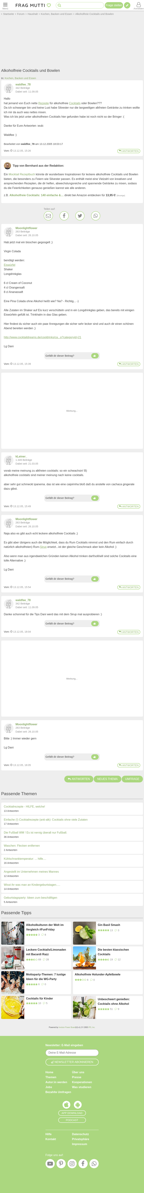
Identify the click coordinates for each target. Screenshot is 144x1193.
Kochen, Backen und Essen (20, 78)
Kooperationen (82, 1082)
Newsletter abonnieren (72, 1062)
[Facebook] (64, 215)
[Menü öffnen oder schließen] (5, 5)
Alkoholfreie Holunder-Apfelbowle (97, 974)
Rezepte (43, 103)
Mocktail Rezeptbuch (22, 174)
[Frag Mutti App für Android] (78, 1105)
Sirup (43, 546)
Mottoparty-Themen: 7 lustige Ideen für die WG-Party (46, 977)
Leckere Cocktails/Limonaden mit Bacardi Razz (46, 952)
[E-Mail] (48, 215)
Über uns (78, 1072)
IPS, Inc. (91, 1027)
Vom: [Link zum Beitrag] (7, 150)
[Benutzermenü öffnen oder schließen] (138, 5)
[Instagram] (72, 1164)
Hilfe (49, 1134)
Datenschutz (80, 1134)
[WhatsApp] (95, 215)
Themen (51, 1077)
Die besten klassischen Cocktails (113, 952)
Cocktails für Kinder (39, 998)
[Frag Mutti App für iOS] (66, 1105)
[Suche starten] (59, 5)
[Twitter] (79, 215)
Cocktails (75, 103)
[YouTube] (50, 1164)
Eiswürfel (9, 264)
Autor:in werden (56, 1082)
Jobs (49, 1087)
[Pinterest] (61, 1164)
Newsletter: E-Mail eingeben (64, 1045)
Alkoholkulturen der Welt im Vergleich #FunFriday (45, 927)
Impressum (79, 1144)
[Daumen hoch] (95, 355)
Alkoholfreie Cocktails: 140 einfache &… (37, 195)
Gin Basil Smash (109, 924)
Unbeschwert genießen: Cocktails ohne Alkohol (114, 1001)
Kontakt (51, 1139)
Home (49, 1072)
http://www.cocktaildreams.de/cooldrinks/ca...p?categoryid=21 (42, 337)
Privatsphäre (80, 1139)
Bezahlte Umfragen (58, 1092)
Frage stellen (114, 5)
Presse (76, 1077)
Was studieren (81, 1087)
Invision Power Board (67, 1027)
